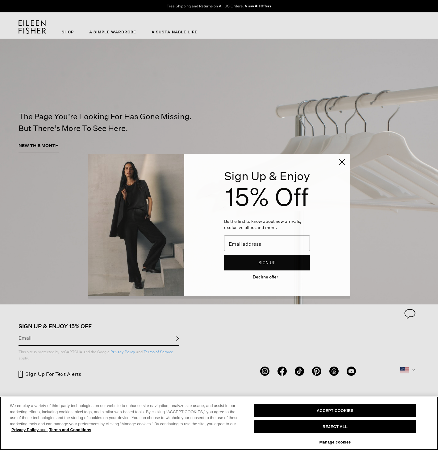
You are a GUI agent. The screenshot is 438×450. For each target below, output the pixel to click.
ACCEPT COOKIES (335, 410)
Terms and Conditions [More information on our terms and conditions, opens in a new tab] (70, 429)
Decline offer (265, 276)
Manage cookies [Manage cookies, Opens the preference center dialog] (335, 442)
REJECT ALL (335, 426)
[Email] (267, 243)
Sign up (267, 262)
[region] (219, 423)
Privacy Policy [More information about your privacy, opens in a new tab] (29, 429)
